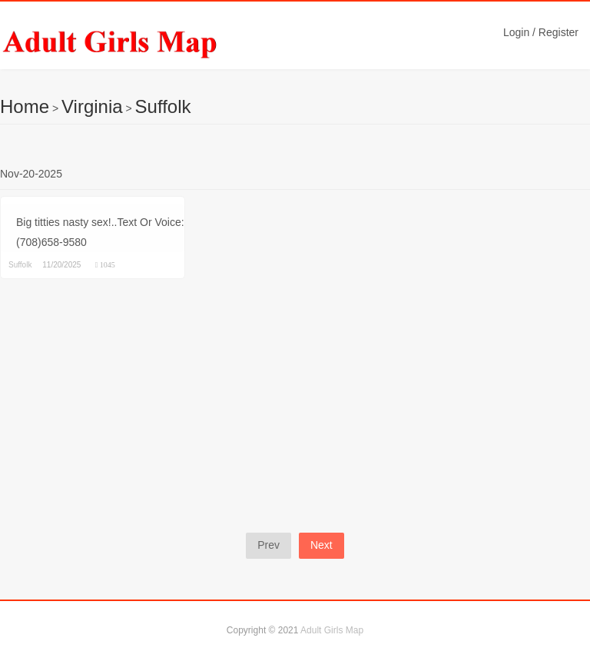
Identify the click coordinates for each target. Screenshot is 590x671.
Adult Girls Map (331, 630)
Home (24, 106)
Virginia (92, 106)
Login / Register (540, 32)
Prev (268, 545)
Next (321, 545)
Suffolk (163, 106)
